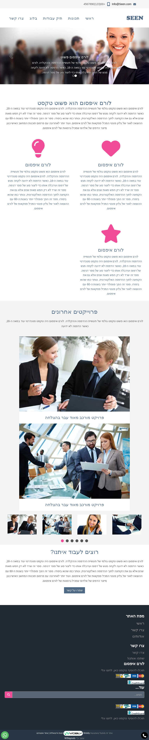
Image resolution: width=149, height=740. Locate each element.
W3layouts (70, 738)
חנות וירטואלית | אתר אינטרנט (49, 733)
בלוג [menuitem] (33, 18)
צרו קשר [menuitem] (16, 18)
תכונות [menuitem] (73, 18)
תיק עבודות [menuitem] (52, 18)
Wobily (86, 733)
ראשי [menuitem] (89, 18)
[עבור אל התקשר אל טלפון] (144, 735)
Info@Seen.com (122, 4)
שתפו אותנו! (135, 658)
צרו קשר (138, 652)
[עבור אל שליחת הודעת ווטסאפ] (5, 735)
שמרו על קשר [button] (74, 590)
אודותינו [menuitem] (138, 636)
